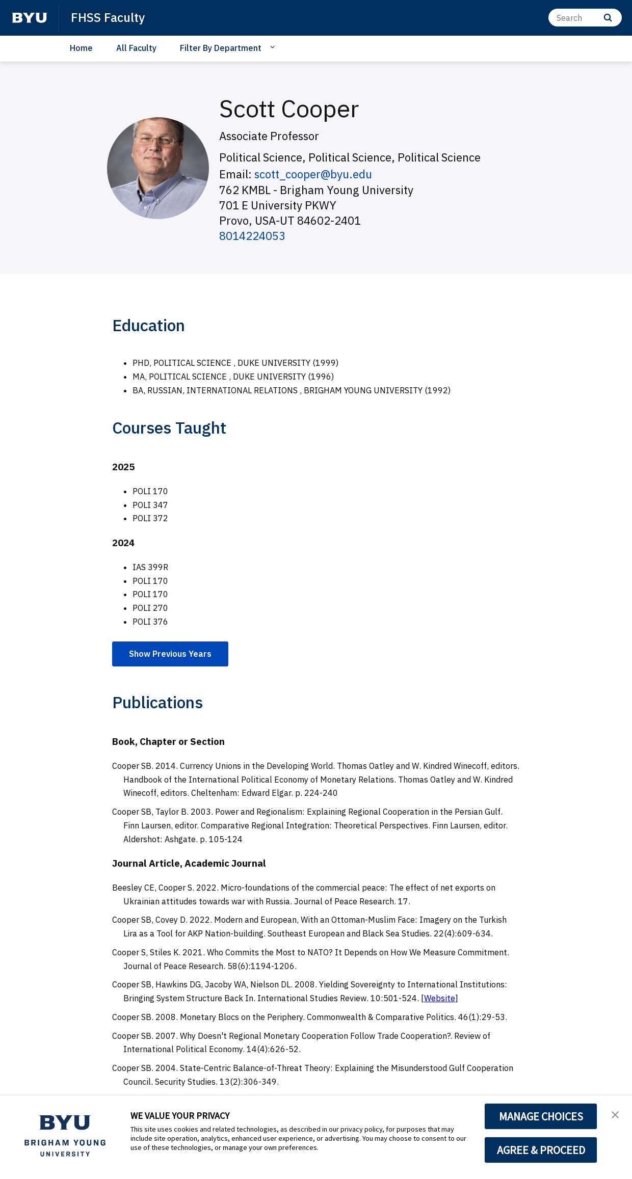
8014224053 (252, 235)
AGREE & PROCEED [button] (541, 1150)
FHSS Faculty (108, 17)
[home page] (29, 18)
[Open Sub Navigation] (274, 47)
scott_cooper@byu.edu (313, 174)
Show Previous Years (170, 654)
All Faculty (136, 48)
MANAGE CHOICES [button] (541, 1116)
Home (81, 48)
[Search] (585, 17)
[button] (615, 1114)
